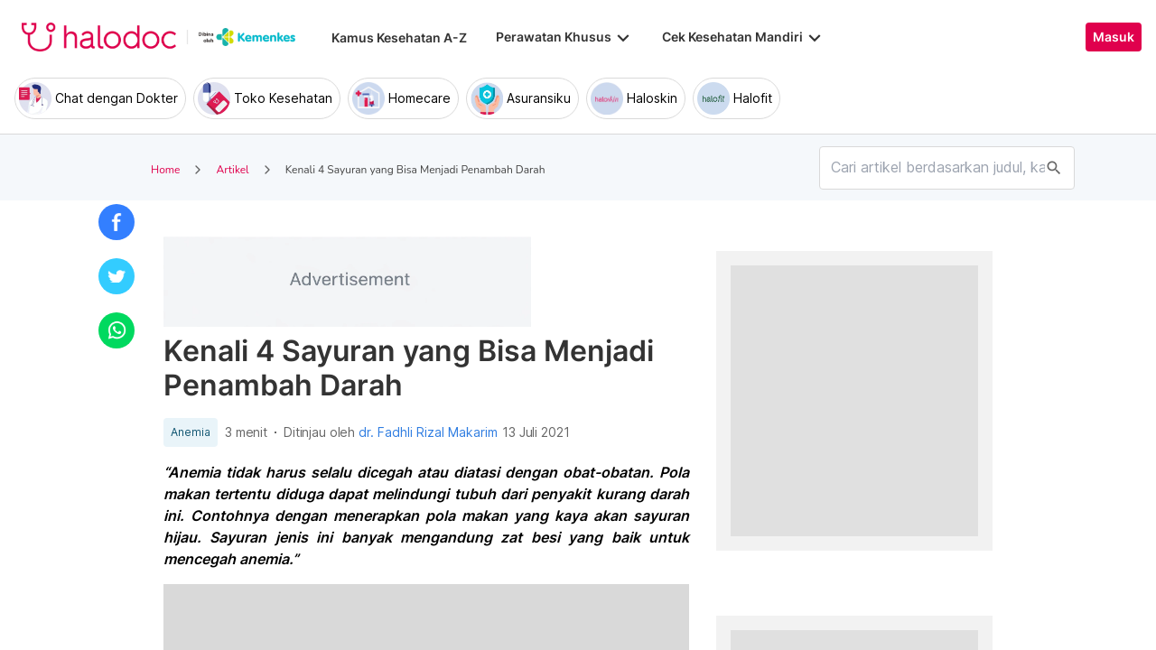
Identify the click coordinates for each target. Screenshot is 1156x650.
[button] (116, 222)
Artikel (232, 169)
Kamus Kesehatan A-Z (399, 37)
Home (165, 169)
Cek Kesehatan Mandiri (743, 37)
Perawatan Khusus (564, 37)
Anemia (190, 432)
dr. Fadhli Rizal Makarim (428, 432)
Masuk (1113, 37)
